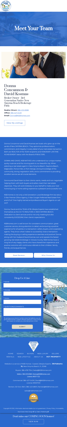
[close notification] (65, 416)
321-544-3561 (20, 387)
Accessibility (60, 408)
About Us (38, 357)
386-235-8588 (23, 110)
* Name (6, 282)
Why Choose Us (48, 255)
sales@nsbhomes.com (33, 391)
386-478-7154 (27, 370)
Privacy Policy (51, 408)
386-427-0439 (16, 113)
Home (10, 354)
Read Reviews (19, 255)
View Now (33, 422)
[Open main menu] (64, 6)
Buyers (30, 354)
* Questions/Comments (13, 307)
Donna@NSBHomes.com (20, 116)
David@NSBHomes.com (44, 381)
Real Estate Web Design (26, 412)
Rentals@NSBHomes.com (48, 387)
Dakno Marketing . (43, 412)
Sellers (55, 354)
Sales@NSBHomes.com (42, 370)
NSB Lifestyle (24, 357)
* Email (6, 298)
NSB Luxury (42, 354)
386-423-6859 (31, 387)
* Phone (6, 290)
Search (20, 354)
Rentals (10, 357)
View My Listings (15, 123)
